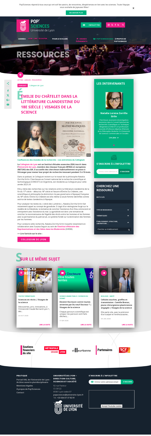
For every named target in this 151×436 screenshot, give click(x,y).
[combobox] (113, 229)
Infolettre (94, 25)
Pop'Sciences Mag (104, 39)
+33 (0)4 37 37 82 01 (66, 397)
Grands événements (81, 40)
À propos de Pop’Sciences (120, 40)
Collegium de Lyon (29, 164)
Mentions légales (25, 385)
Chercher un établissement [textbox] (107, 229)
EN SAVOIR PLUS (76, 13)
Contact (20, 392)
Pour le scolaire (60, 39)
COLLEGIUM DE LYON (33, 239)
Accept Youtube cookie (112, 406)
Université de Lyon (27, 167)
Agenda (22, 39)
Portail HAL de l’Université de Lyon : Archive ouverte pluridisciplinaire (33, 381)
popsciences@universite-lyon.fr (68, 394)
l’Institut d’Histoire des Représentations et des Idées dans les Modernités (48, 227)
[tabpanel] (113, 116)
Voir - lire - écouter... (38, 38)
